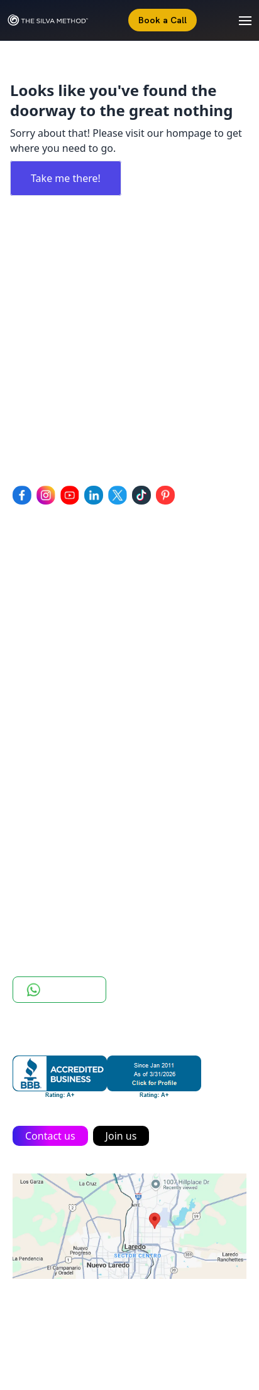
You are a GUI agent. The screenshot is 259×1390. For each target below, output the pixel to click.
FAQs (24, 838)
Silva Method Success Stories (80, 723)
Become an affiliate (58, 856)
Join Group (59, 989)
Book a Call (162, 20)
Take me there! (66, 178)
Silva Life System (52, 580)
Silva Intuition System (63, 597)
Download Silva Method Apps (81, 873)
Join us (121, 1136)
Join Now (33, 891)
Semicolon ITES (191, 1327)
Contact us (50, 1136)
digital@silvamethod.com (92, 433)
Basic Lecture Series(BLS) (71, 632)
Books (27, 821)
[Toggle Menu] (238, 20)
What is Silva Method (62, 705)
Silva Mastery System (62, 615)
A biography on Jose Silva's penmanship (106, 740)
